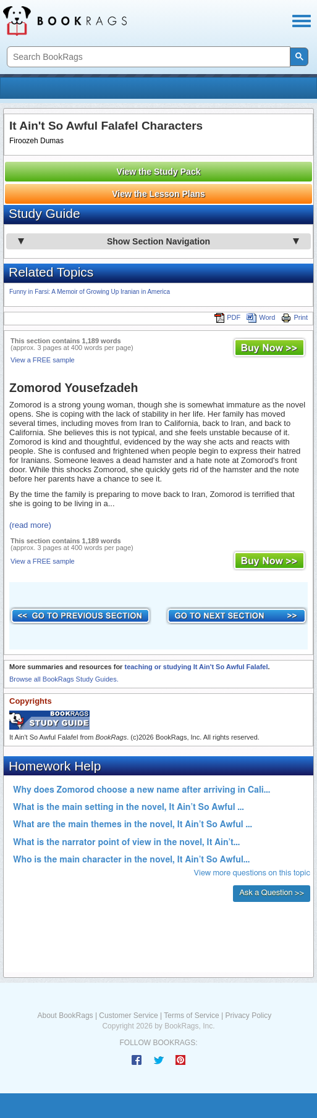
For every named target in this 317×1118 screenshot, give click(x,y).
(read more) (30, 525)
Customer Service (128, 1015)
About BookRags (65, 1015)
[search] (147, 57)
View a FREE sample (43, 360)
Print (294, 317)
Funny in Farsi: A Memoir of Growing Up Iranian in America (89, 291)
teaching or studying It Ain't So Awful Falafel (196, 666)
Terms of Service (191, 1015)
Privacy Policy (248, 1015)
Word (261, 317)
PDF (227, 317)
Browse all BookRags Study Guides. (64, 679)
